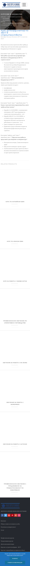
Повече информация (15, 562)
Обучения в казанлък (15, 16)
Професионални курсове (7, 538)
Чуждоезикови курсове (7, 541)
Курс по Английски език (15, 201)
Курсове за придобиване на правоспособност (13, 550)
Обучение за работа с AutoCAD (15, 444)
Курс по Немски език (15, 241)
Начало (3, 16)
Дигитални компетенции (7, 544)
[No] (28, 559)
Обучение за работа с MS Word (15, 362)
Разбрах (15, 558)
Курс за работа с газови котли (15, 281)
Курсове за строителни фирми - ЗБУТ (11, 547)
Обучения (6, 18)
